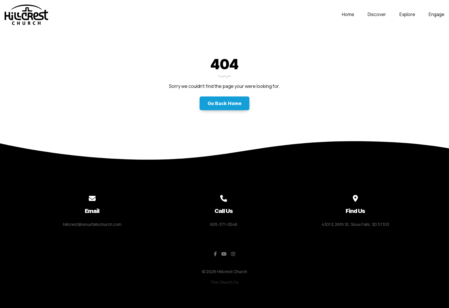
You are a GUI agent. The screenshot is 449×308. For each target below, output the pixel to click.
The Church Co (224, 282)
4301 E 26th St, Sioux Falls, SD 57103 (355, 224)
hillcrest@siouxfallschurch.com (92, 224)
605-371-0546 (223, 224)
